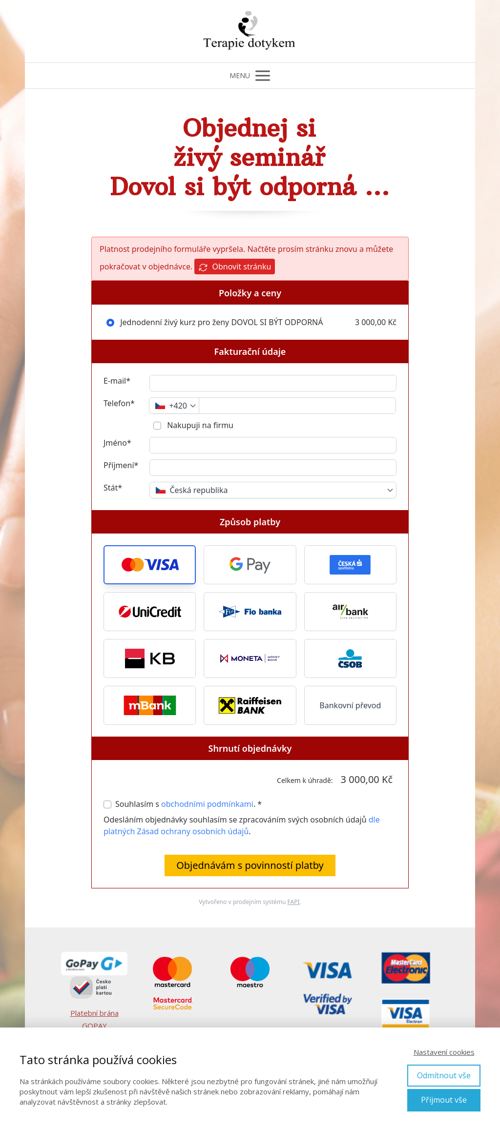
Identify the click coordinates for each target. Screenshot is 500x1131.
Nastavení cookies (444, 1052)
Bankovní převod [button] (350, 705)
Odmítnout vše (444, 1075)
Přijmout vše (444, 1099)
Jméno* (117, 442)
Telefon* (119, 403)
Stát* (113, 487)
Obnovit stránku (234, 266)
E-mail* (117, 380)
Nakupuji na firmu (199, 425)
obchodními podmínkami (207, 804)
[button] (150, 564)
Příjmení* (121, 465)
